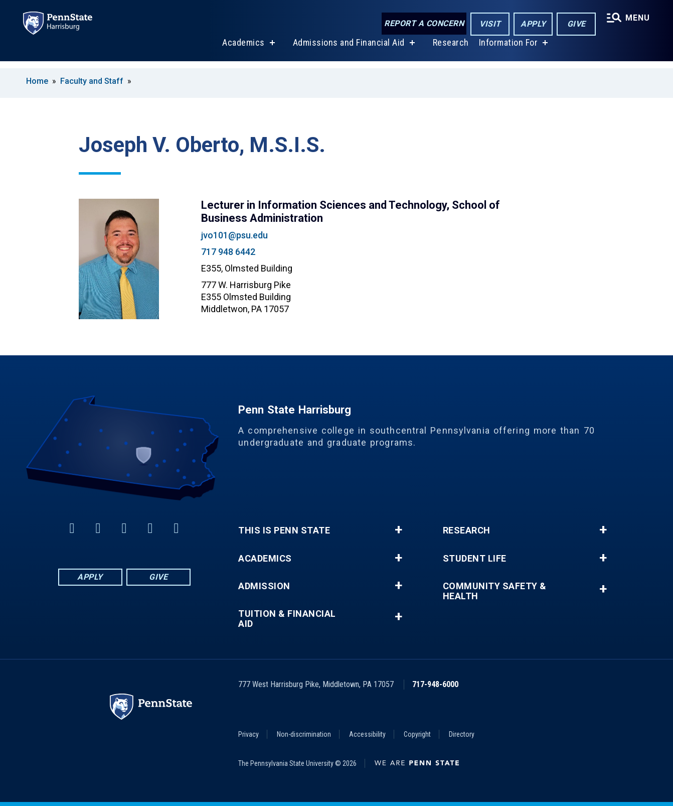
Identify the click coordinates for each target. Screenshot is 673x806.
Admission (264, 586)
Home (37, 81)
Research (450, 49)
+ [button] (398, 530)
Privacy (248, 734)
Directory (461, 734)
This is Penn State (284, 530)
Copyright (417, 734)
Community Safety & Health (495, 591)
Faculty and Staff (92, 81)
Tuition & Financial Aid (287, 619)
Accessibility (367, 734)
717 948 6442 (228, 251)
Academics (242, 49)
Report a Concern (422, 24)
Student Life (475, 559)
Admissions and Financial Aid (348, 49)
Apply (532, 24)
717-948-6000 (435, 684)
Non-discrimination (304, 734)
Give (575, 24)
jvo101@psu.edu (234, 235)
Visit (488, 24)
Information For (507, 49)
